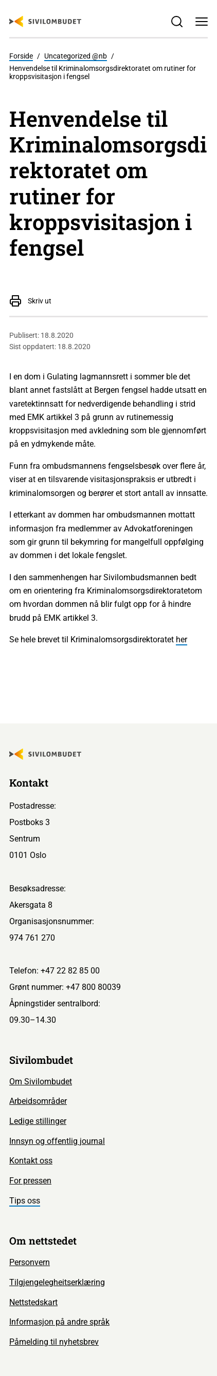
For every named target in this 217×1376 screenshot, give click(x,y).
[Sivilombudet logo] (45, 21)
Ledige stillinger (37, 1121)
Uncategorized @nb (75, 56)
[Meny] (201, 21)
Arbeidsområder (38, 1101)
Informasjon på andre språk (59, 1322)
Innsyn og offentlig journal (57, 1141)
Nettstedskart (33, 1302)
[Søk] (176, 21)
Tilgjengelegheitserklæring (57, 1282)
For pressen (30, 1181)
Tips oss (24, 1201)
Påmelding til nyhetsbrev (54, 1342)
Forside (21, 56)
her (181, 639)
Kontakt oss (30, 1160)
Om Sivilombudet (40, 1081)
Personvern (29, 1262)
